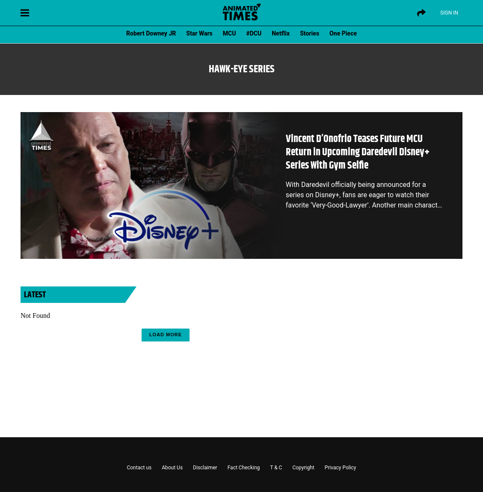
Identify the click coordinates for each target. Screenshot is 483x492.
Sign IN (449, 13)
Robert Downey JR (151, 33)
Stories (309, 33)
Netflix (281, 33)
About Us (172, 468)
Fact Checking (244, 468)
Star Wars (199, 33)
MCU (229, 33)
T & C (276, 468)
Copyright (303, 468)
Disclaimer (205, 468)
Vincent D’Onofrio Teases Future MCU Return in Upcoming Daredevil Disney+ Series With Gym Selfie (358, 152)
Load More (165, 334)
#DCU (254, 33)
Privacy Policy (340, 468)
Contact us (139, 468)
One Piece (343, 33)
